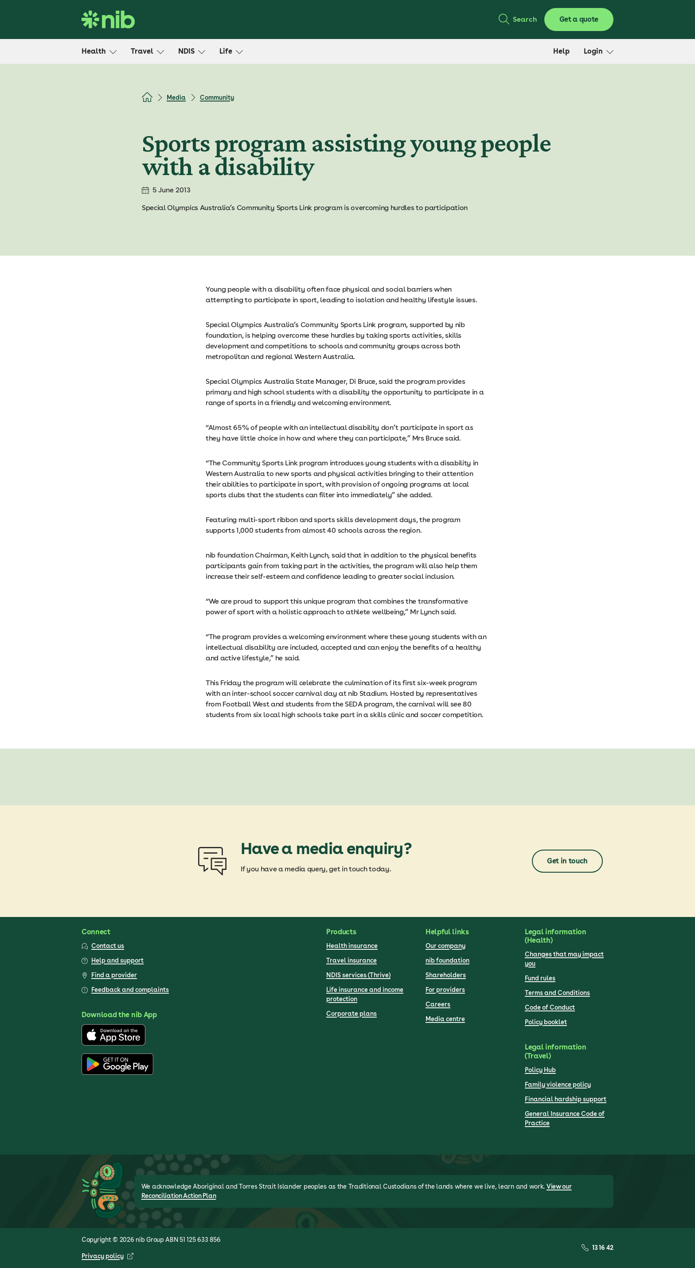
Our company (445, 945)
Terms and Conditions (557, 992)
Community (217, 97)
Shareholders (446, 975)
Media (176, 97)
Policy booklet (546, 1022)
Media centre (445, 1018)
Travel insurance (351, 960)
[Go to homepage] (108, 19)
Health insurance (352, 945)
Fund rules (540, 978)
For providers (445, 989)
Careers (438, 1004)
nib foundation (447, 960)
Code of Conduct (550, 1007)
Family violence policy (558, 1084)
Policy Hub (540, 1069)
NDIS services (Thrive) (358, 975)
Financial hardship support (565, 1099)
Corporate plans (351, 1013)
